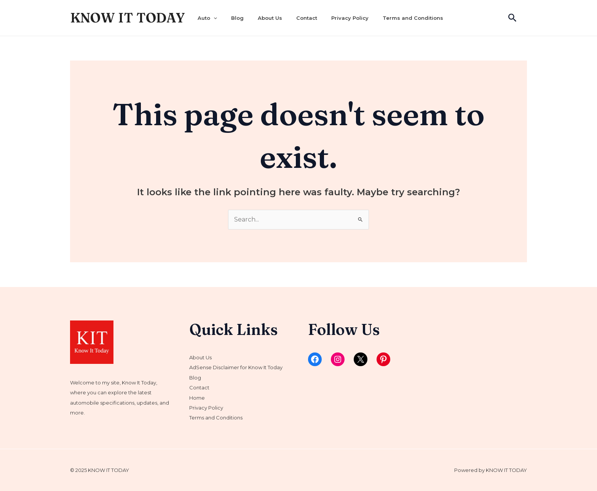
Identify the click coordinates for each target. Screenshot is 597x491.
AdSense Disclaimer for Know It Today (236, 367)
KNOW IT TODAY (127, 18)
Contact (306, 18)
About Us (270, 18)
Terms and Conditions (413, 18)
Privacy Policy (350, 18)
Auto (207, 18)
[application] (213, 18)
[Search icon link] (512, 18)
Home (197, 398)
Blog (237, 18)
